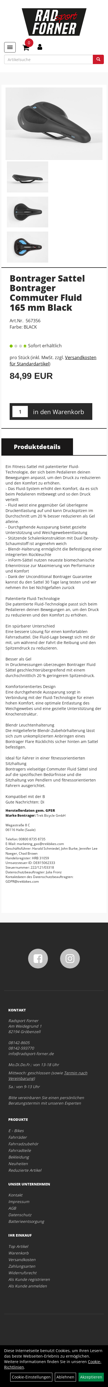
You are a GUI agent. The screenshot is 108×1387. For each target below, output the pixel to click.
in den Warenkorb (58, 411)
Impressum (18, 1201)
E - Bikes (16, 1130)
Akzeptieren (91, 1377)
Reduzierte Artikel (24, 1170)
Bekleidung (18, 1157)
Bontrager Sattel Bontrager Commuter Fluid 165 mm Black (47, 292)
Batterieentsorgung (26, 1221)
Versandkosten (22, 1259)
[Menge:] (20, 411)
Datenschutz (19, 1214)
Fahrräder (17, 1137)
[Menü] (10, 47)
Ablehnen (65, 1377)
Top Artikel (18, 1246)
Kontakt (15, 1195)
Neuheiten (18, 1163)
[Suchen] (98, 59)
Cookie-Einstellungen (31, 1377)
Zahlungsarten (21, 1266)
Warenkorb (18, 1253)
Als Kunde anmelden (27, 1286)
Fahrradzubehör (23, 1143)
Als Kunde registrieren (29, 1279)
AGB (12, 1208)
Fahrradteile (19, 1150)
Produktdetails (37, 446)
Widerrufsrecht (22, 1272)
